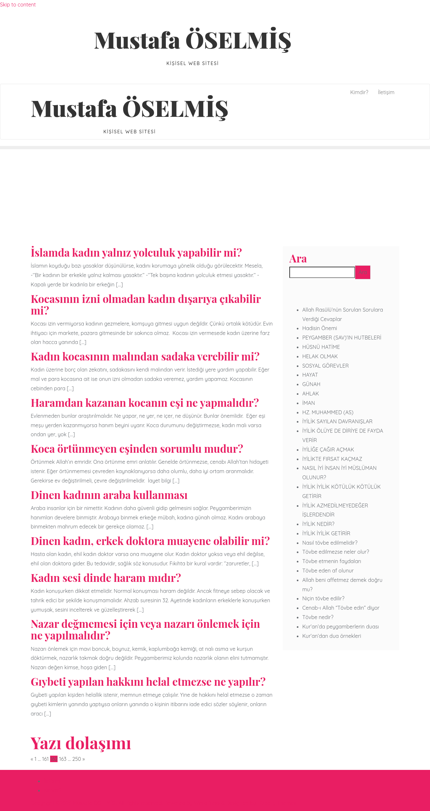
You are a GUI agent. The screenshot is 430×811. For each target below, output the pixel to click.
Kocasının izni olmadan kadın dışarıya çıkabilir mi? (146, 304)
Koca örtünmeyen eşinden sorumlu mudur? (137, 448)
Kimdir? (53, 790)
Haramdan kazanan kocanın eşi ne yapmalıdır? (145, 402)
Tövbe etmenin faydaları (331, 561)
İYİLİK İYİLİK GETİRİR (326, 533)
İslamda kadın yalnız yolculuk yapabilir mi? (136, 252)
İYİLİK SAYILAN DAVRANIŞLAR (337, 421)
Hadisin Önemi (319, 328)
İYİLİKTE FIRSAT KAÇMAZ (332, 459)
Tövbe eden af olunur (328, 570)
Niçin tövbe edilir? (323, 598)
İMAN (308, 403)
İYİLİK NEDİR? (318, 524)
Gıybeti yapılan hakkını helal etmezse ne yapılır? (148, 681)
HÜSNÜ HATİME (321, 347)
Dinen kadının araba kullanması (109, 494)
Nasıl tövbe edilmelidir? (330, 542)
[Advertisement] (215, 197)
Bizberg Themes (277, 803)
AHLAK (310, 393)
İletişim (52, 781)
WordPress (207, 803)
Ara (298, 258)
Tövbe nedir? (317, 617)
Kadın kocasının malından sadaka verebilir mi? (145, 356)
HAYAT (310, 375)
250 (76, 759)
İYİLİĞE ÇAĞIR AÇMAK (328, 449)
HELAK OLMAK (320, 356)
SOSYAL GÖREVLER (325, 365)
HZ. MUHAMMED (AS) (327, 412)
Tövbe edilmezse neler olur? (335, 552)
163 (63, 759)
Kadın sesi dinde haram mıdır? (106, 577)
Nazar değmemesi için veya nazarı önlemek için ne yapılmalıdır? (145, 629)
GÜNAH (311, 384)
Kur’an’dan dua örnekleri (331, 636)
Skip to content (18, 4)
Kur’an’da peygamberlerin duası (340, 626)
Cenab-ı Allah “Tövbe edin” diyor (341, 608)
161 (45, 759)
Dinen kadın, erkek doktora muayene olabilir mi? (150, 540)
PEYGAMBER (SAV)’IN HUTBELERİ (341, 337)
